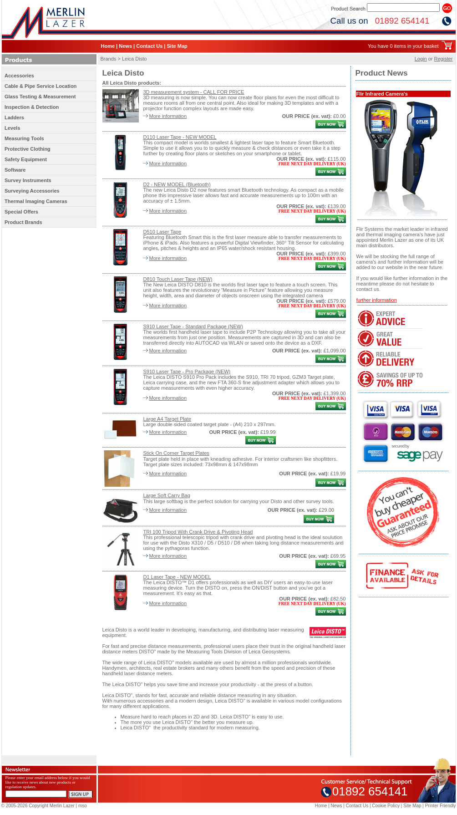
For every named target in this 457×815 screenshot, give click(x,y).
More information (168, 116)
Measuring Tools (24, 138)
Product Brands (23, 222)
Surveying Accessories (32, 191)
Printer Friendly (440, 805)
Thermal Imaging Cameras (36, 201)
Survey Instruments (28, 180)
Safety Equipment (26, 159)
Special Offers (21, 211)
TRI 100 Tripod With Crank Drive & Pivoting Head (198, 532)
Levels (12, 128)
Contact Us (149, 46)
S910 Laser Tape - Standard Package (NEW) (193, 326)
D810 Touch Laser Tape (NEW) (178, 279)
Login (421, 58)
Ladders (14, 117)
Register (443, 58)
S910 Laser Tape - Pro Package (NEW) (187, 371)
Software (15, 170)
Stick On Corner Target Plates (176, 453)
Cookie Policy (386, 805)
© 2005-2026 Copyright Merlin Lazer (38, 805)
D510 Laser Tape (162, 231)
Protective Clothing (28, 149)
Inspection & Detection (32, 107)
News (125, 46)
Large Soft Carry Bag (166, 495)
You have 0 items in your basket (403, 46)
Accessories (19, 75)
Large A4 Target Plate (167, 419)
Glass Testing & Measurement (40, 96)
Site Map (177, 46)
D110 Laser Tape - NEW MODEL (180, 137)
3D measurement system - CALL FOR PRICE (193, 92)
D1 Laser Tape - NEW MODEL (177, 577)
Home (108, 46)
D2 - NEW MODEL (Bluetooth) (177, 184)
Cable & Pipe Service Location (40, 86)
